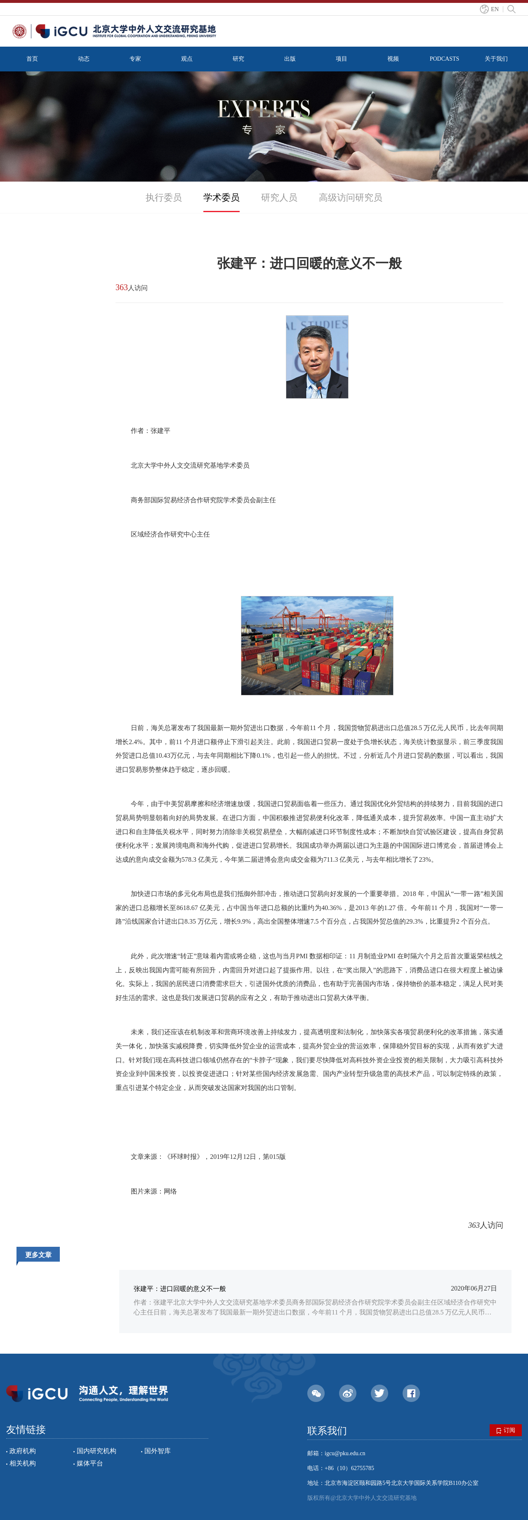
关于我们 (496, 59)
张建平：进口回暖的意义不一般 (180, 1288)
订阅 (506, 1430)
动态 (84, 59)
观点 (187, 59)
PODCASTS (445, 59)
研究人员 (279, 197)
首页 (32, 59)
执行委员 (164, 197)
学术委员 (221, 197)
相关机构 (22, 1463)
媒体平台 (90, 1463)
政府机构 (22, 1450)
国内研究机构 (96, 1450)
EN (495, 9)
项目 (341, 59)
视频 (393, 59)
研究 (238, 59)
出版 (290, 59)
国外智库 (157, 1450)
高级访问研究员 (350, 197)
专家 (135, 59)
